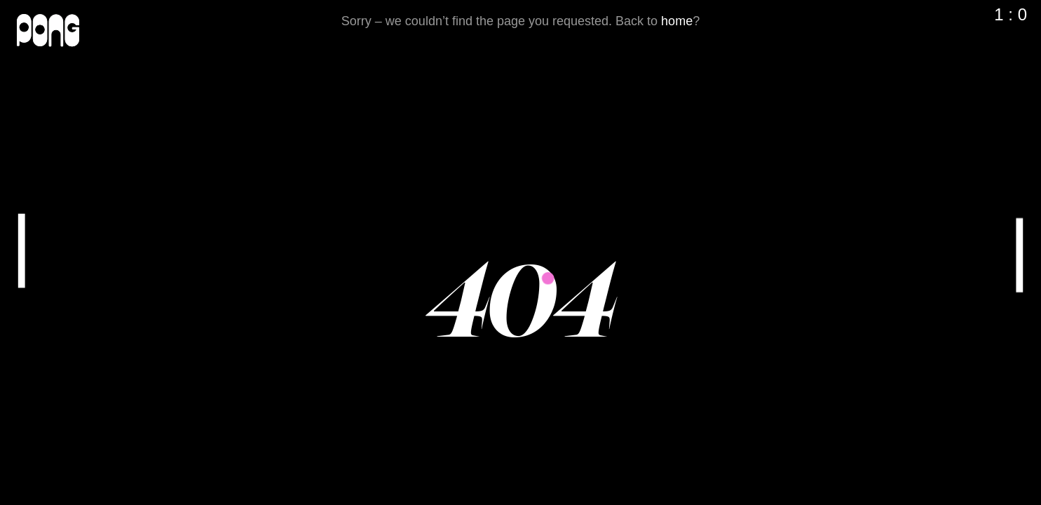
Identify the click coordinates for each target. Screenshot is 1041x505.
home (677, 21)
